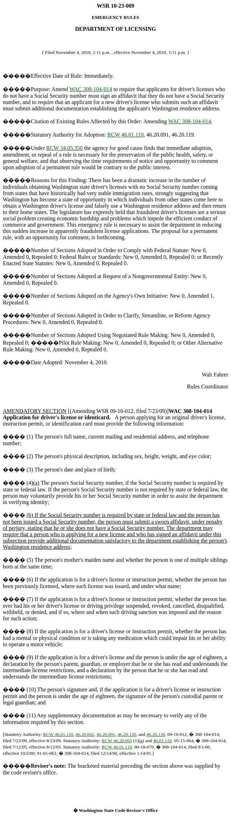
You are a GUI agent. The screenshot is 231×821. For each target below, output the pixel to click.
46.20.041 (85, 734)
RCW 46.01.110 (125, 135)
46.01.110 (162, 740)
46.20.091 (106, 734)
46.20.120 (127, 734)
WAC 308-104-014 (90, 89)
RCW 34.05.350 (64, 148)
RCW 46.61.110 (58, 734)
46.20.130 (155, 734)
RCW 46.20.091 (117, 740)
